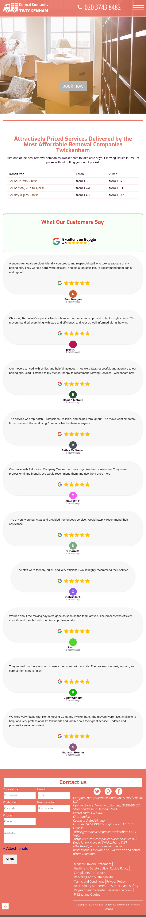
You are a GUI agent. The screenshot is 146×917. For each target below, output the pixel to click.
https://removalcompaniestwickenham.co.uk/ (105, 839)
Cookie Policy (119, 868)
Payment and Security (89, 890)
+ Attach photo (15, 848)
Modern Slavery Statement (92, 864)
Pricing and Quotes (87, 894)
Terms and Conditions (89, 881)
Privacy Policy (116, 881)
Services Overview (119, 890)
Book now (72, 86)
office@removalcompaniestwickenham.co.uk (105, 832)
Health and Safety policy (91, 868)
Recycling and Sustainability (93, 877)
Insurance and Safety (123, 885)
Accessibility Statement (90, 885)
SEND (10, 859)
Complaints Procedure (89, 872)
